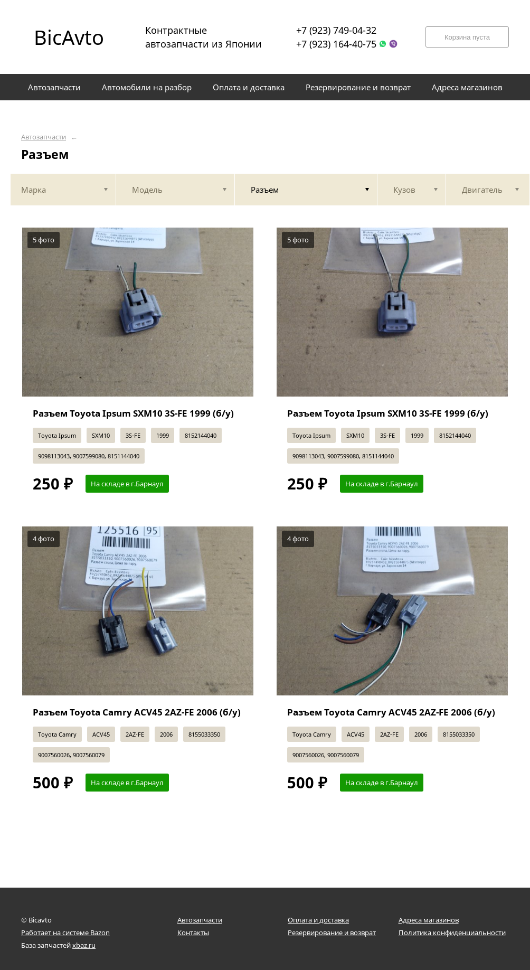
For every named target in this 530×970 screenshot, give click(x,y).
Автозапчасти (43, 137)
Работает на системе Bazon (65, 932)
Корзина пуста (467, 37)
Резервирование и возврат (332, 932)
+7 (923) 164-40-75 (336, 43)
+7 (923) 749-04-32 (336, 30)
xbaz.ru (84, 945)
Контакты (193, 932)
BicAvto (69, 37)
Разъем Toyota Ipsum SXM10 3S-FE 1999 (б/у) (133, 413)
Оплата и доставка (318, 920)
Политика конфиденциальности (452, 932)
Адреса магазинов (429, 920)
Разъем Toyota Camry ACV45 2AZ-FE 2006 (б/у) (137, 712)
